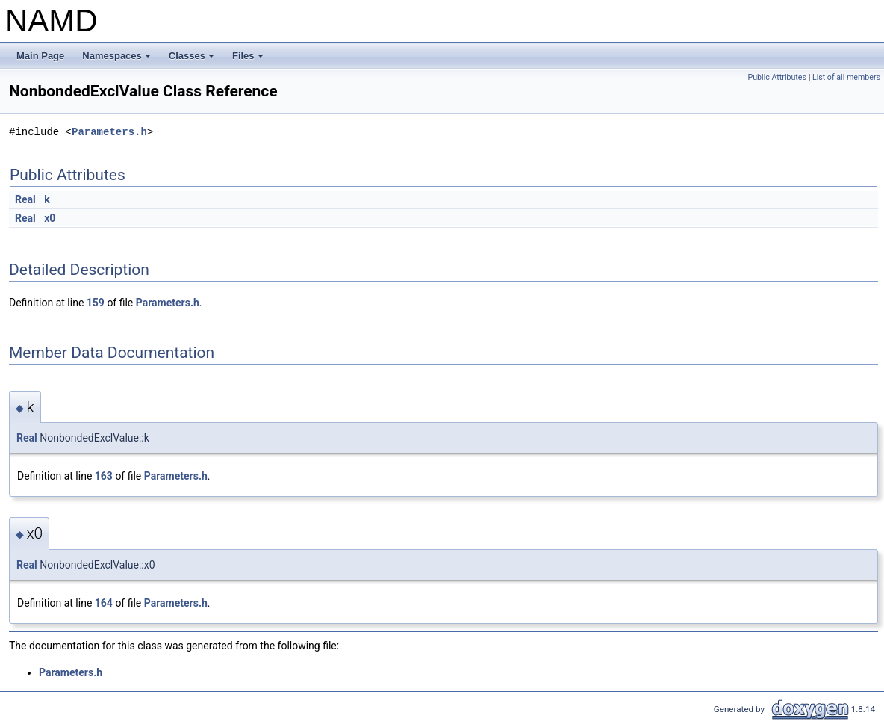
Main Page (40, 55)
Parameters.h (109, 132)
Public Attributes (776, 77)
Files (249, 59)
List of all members (846, 77)
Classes (193, 59)
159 (96, 303)
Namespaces (117, 59)
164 (104, 603)
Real (25, 199)
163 (104, 476)
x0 (49, 218)
